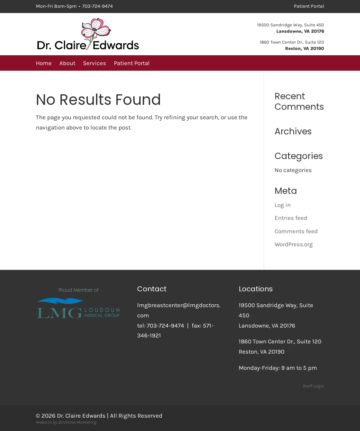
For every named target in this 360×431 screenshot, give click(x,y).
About (67, 63)
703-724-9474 (165, 325)
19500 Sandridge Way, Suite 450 (290, 24)
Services (94, 63)
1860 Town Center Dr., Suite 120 (292, 42)
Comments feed (296, 231)
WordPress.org (294, 244)
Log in (283, 204)
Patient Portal (132, 63)
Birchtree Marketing (77, 422)
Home (44, 63)
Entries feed (291, 217)
